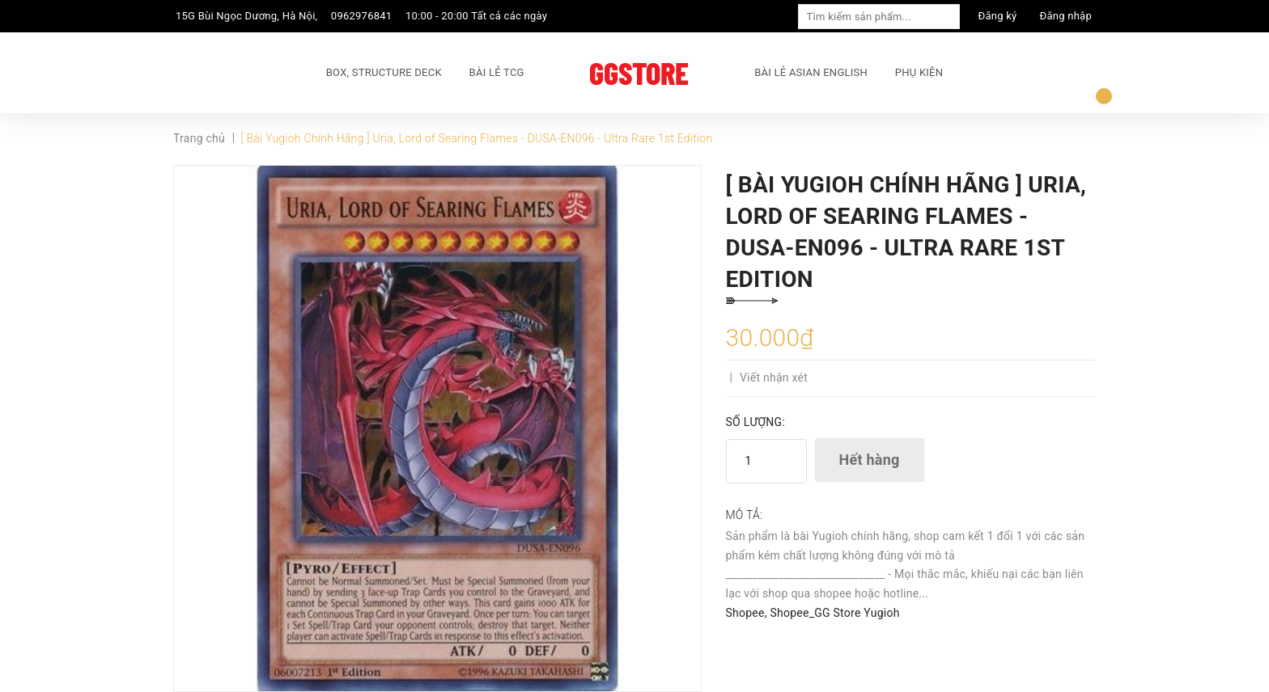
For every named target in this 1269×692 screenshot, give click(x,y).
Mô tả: (744, 514)
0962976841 (362, 16)
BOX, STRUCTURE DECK (384, 72)
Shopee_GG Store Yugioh (834, 612)
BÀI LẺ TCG (496, 72)
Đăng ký (997, 16)
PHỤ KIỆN (919, 72)
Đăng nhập (1066, 16)
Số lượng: (755, 422)
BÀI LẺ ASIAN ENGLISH (811, 72)
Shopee (745, 612)
